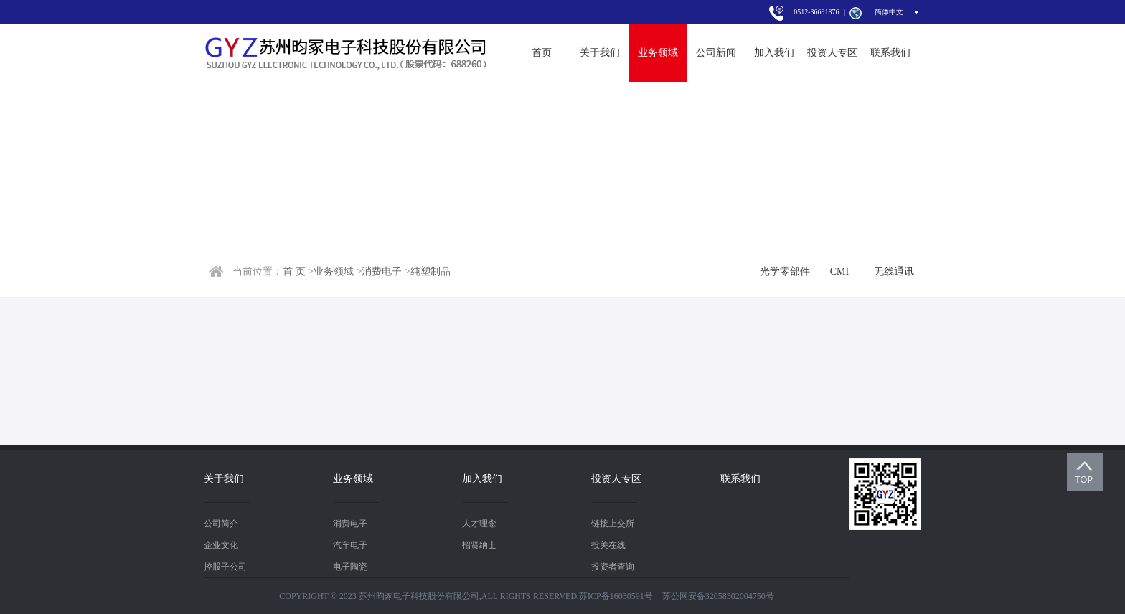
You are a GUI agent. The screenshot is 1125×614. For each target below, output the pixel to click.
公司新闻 (716, 52)
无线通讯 (894, 271)
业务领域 (658, 52)
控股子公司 (225, 567)
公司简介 (221, 524)
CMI (839, 271)
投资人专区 (832, 52)
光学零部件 (785, 271)
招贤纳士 (479, 545)
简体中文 (889, 12)
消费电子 (382, 271)
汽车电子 (350, 545)
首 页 (294, 271)
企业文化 (221, 545)
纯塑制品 (430, 271)
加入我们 (774, 52)
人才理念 (479, 524)
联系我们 (890, 52)
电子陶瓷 (350, 567)
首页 (542, 52)
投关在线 (608, 545)
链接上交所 (612, 524)
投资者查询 (612, 567)
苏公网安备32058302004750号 (718, 596)
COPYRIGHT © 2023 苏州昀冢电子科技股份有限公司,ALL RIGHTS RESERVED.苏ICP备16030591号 (466, 596)
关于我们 (600, 52)
